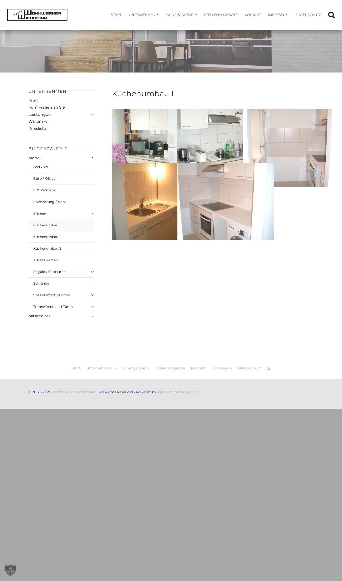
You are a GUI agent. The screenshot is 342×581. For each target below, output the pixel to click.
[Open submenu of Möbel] (92, 158)
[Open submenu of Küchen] (92, 213)
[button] (331, 14)
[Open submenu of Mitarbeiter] (92, 316)
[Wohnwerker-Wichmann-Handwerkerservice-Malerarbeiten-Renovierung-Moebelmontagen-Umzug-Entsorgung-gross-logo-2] (37, 11)
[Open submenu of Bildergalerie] (195, 14)
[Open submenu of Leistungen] (92, 114)
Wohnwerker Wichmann (75, 392)
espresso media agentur (178, 392)
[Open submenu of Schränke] (92, 283)
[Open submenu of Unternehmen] (157, 14)
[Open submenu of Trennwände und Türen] (92, 306)
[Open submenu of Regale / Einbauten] (92, 271)
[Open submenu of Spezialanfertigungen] (92, 295)
